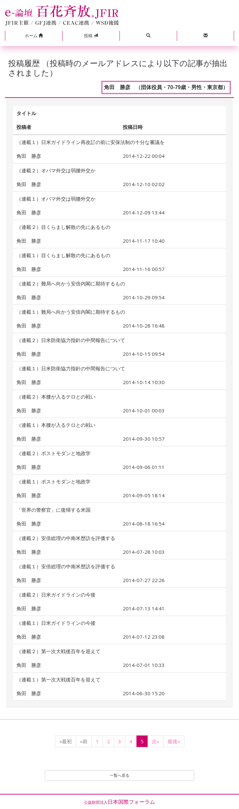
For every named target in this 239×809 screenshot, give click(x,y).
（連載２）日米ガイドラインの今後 (55, 594)
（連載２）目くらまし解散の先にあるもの (63, 227)
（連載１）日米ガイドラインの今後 (55, 623)
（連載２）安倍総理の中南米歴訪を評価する (65, 538)
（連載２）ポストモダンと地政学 (53, 453)
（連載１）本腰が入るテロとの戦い (55, 425)
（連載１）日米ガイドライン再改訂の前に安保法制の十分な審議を (90, 142)
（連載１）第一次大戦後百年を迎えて (58, 679)
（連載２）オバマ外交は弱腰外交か (55, 170)
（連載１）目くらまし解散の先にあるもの (63, 255)
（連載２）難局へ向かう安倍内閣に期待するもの (70, 283)
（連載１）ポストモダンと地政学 (53, 481)
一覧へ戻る (119, 775)
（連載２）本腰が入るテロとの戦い (55, 396)
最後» (174, 741)
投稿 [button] (91, 35)
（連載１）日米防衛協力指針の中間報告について (70, 368)
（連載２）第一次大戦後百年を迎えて (58, 651)
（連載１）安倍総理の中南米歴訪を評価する (65, 566)
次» (155, 741)
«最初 (65, 741)
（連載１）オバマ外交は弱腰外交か (55, 198)
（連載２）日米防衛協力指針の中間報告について (70, 340)
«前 (84, 741)
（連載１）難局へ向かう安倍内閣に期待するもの (70, 311)
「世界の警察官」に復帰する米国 (53, 509)
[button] (33, 36)
